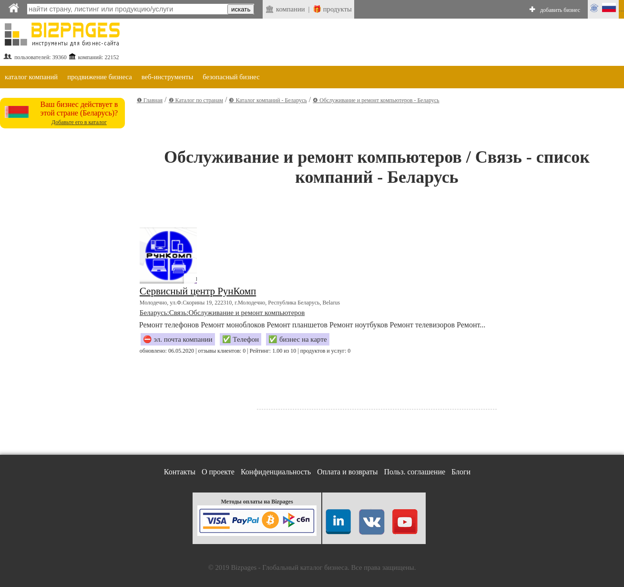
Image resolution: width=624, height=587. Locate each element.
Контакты (179, 472)
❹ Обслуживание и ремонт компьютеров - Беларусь (376, 100)
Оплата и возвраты (347, 472)
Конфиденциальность (276, 472)
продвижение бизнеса (99, 77)
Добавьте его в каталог (79, 122)
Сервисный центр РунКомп (198, 291)
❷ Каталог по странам (196, 100)
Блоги (461, 472)
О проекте (218, 472)
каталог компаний (31, 77)
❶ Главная (150, 100)
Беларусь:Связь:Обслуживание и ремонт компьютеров (222, 312)
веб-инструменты (168, 77)
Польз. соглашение (415, 472)
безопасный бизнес (231, 77)
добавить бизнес (560, 10)
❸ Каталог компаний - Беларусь (268, 100)
